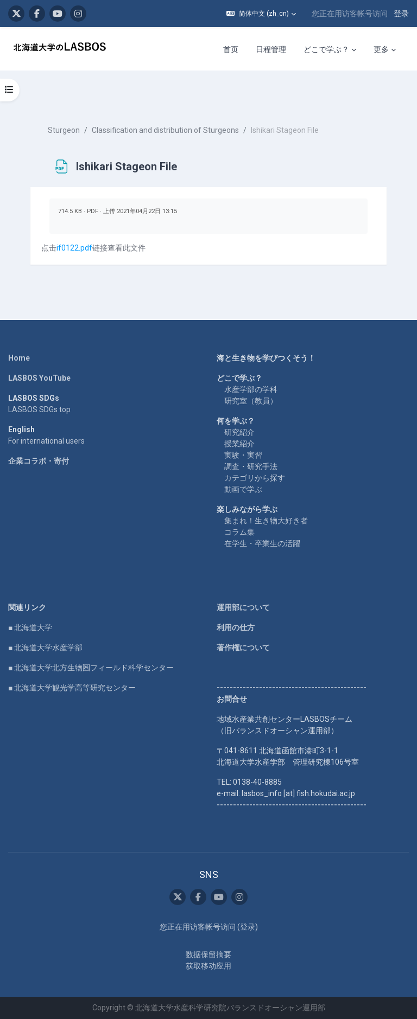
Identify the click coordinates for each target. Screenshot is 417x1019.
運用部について (243, 607)
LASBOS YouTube (39, 378)
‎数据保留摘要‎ (208, 954)
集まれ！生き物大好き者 (266, 520)
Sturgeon (64, 130)
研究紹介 (239, 432)
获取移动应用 (208, 966)
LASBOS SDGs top (39, 409)
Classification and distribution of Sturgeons (165, 130)
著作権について (243, 647)
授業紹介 (239, 443)
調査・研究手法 (250, 466)
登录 (401, 13)
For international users (46, 441)
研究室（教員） (250, 400)
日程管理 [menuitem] (271, 49)
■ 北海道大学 (30, 627)
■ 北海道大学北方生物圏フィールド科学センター (91, 667)
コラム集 (239, 532)
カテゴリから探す (254, 477)
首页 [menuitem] (230, 49)
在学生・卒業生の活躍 (262, 543)
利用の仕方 (236, 627)
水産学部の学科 (250, 389)
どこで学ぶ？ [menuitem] (326, 49)
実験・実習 (243, 455)
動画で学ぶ (243, 489)
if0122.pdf (74, 247)
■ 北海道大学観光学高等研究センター (72, 687)
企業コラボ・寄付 (38, 461)
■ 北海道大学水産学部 (45, 647)
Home (19, 358)
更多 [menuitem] (381, 49)
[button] (261, 13)
